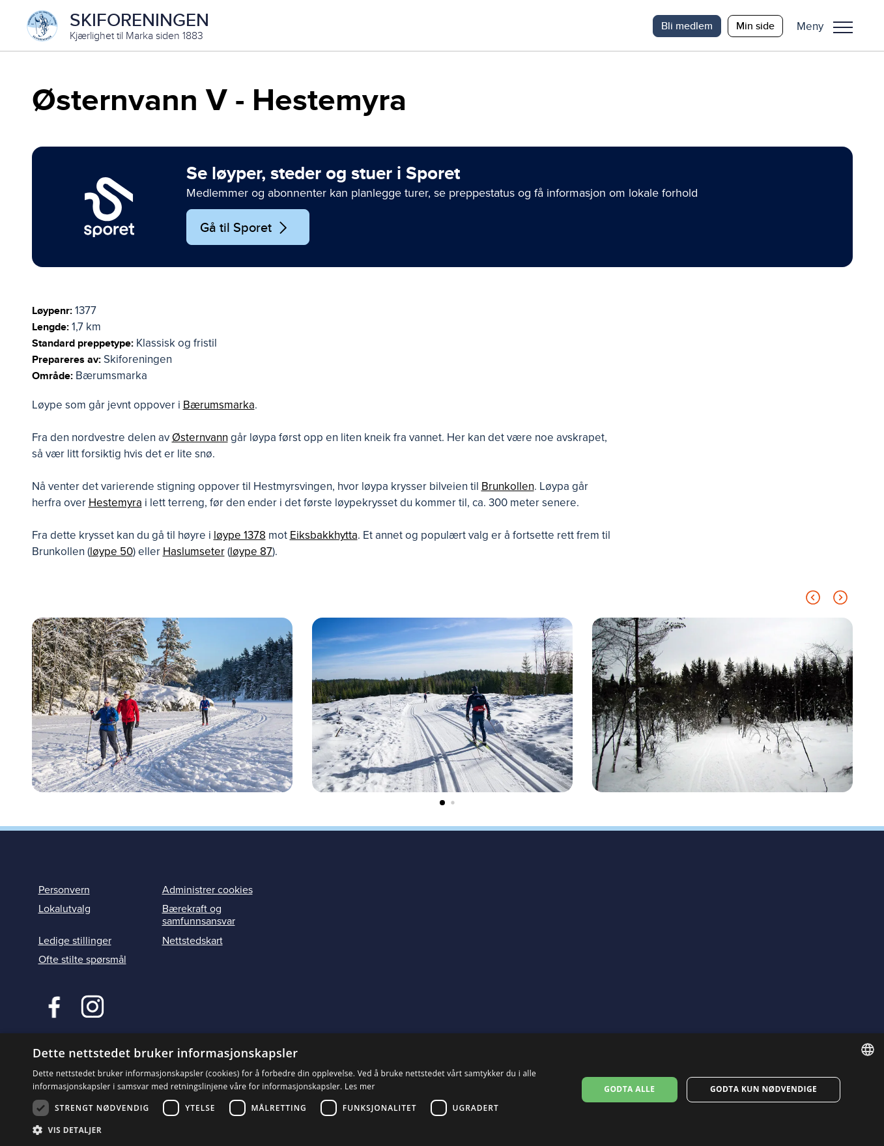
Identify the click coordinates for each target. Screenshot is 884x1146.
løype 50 (111, 553)
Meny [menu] (843, 27)
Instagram (92, 1006)
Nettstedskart (192, 941)
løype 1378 (240, 536)
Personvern (64, 890)
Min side (755, 25)
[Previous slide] (813, 601)
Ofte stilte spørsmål (82, 960)
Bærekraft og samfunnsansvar (198, 916)
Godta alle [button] (629, 1089)
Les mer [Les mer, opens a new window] (360, 1086)
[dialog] (442, 1089)
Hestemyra (115, 504)
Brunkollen (507, 487)
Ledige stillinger (74, 941)
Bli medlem (687, 25)
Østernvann (200, 439)
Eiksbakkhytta (324, 536)
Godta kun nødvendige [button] (763, 1089)
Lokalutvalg (64, 910)
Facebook (51, 1006)
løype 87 (251, 553)
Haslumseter (194, 553)
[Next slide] (840, 601)
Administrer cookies (207, 890)
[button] (829, 26)
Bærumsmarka (219, 406)
